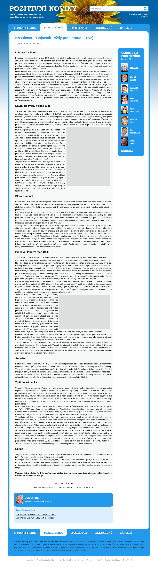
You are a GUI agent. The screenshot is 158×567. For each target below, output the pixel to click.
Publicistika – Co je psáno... (31, 43)
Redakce (91, 560)
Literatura (79, 28)
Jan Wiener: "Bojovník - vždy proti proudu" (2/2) (36, 514)
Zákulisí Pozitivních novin (74, 560)
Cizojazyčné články (113, 560)
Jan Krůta (134, 68)
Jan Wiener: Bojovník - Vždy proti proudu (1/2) (35, 518)
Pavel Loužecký (43, 560)
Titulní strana (25, 28)
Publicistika (53, 27)
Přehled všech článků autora (38, 501)
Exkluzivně (103, 28)
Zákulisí (126, 28)
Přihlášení (127, 560)
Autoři (99, 560)
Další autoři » (127, 151)
